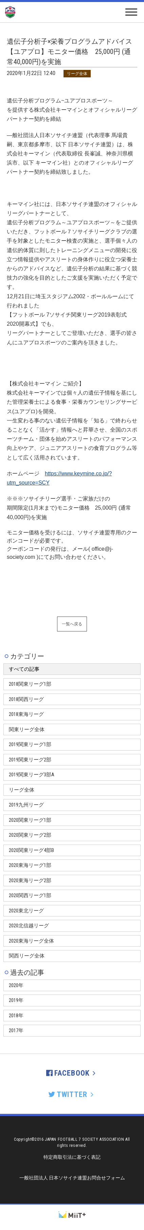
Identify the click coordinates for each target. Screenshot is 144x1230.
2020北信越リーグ (29, 926)
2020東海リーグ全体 (31, 941)
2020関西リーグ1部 (30, 895)
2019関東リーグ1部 (30, 744)
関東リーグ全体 (26, 729)
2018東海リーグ (26, 714)
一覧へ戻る (72, 624)
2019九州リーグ (26, 805)
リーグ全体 (21, 790)
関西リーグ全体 (26, 956)
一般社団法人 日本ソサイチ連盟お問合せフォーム (72, 1177)
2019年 (16, 1000)
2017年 (16, 1030)
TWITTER (72, 1094)
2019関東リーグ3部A (31, 775)
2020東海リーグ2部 (30, 880)
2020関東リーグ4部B (31, 850)
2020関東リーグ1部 (30, 820)
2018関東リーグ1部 (30, 684)
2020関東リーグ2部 (30, 835)
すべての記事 (24, 669)
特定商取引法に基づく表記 (72, 1157)
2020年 (16, 985)
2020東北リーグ (26, 911)
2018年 (16, 1016)
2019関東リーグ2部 (30, 760)
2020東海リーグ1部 (30, 865)
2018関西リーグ (26, 699)
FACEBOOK (72, 1073)
